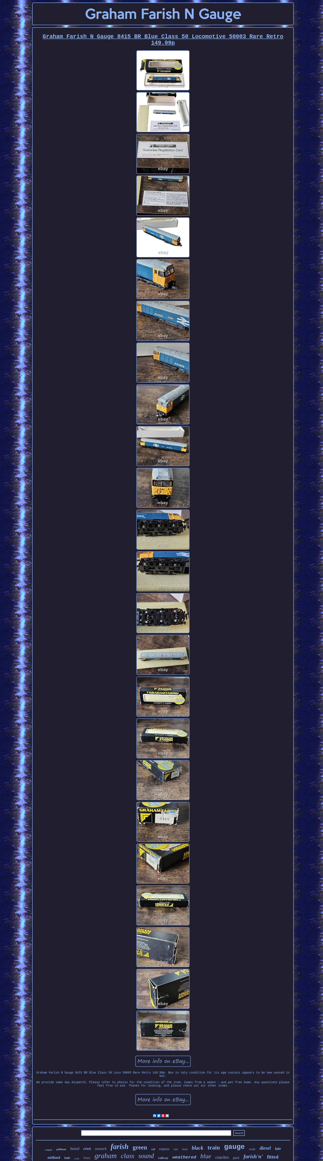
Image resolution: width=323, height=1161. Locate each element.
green (140, 1147)
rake (175, 1149)
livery (86, 1158)
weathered (184, 1157)
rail (153, 1149)
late (278, 1148)
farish (120, 1147)
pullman (61, 1149)
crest (87, 1149)
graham (106, 1156)
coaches (222, 1157)
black (197, 1148)
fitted (272, 1157)
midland (53, 1158)
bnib (67, 1158)
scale (252, 1149)
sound (146, 1156)
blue (205, 1156)
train (214, 1147)
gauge (234, 1147)
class (127, 1156)
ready (76, 1158)
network (100, 1149)
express (164, 1149)
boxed (74, 1149)
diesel (265, 1148)
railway (163, 1158)
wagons (48, 1149)
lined (184, 1149)
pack (236, 1158)
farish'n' (253, 1156)
